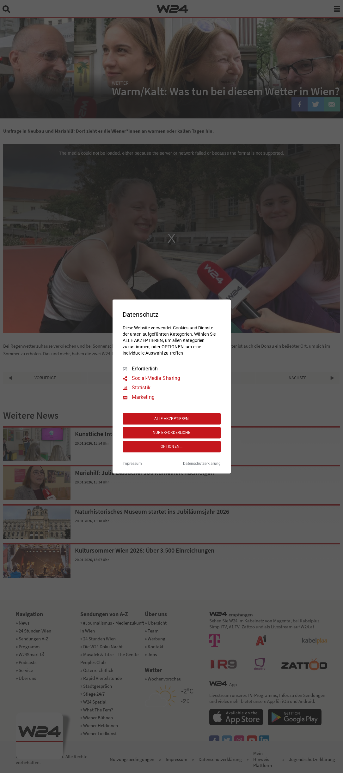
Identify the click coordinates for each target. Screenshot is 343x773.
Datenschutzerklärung (202, 464)
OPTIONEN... (171, 446)
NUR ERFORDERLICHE (172, 432)
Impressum (132, 464)
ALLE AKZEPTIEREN (171, 418)
